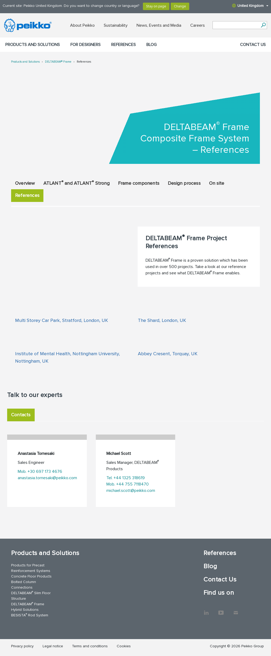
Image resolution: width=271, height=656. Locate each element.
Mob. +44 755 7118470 (127, 484)
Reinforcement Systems (30, 571)
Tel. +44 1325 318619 (125, 478)
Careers (197, 25)
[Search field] (236, 25)
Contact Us (253, 44)
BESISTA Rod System (29, 614)
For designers (85, 44)
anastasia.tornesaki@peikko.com (47, 478)
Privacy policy (22, 646)
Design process (184, 183)
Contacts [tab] (21, 415)
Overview (25, 183)
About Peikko (82, 25)
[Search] (263, 25)
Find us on (219, 593)
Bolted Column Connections (23, 585)
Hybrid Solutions (25, 609)
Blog (151, 44)
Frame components (138, 183)
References (123, 44)
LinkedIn (206, 610)
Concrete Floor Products (31, 576)
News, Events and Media (159, 25)
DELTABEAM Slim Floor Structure (31, 595)
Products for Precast (27, 565)
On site (216, 183)
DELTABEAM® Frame (58, 61)
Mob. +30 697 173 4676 (40, 471)
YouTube (221, 610)
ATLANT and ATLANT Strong (76, 183)
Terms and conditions (90, 646)
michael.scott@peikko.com (130, 490)
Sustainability (116, 25)
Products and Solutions (32, 44)
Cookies (124, 646)
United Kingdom (250, 5)
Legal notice (53, 646)
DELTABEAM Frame (27, 603)
